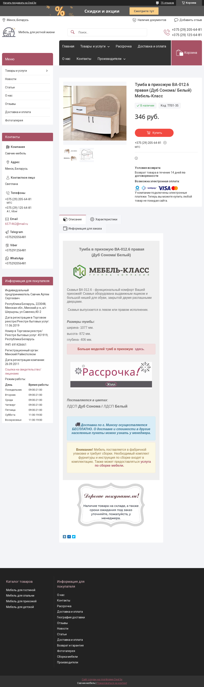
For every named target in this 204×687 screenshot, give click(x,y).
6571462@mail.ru (16, 223)
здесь (139, 349)
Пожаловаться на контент (112, 683)
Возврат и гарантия (70, 645)
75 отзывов (167, 2)
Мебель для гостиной (20, 590)
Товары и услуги (92, 46)
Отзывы (10, 104)
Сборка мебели (67, 656)
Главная (68, 46)
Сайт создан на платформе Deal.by (102, 679)
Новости (10, 79)
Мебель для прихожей (21, 601)
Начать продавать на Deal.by (19, 2)
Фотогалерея (14, 120)
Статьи (10, 87)
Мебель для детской (20, 607)
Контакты (83, 59)
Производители (109, 59)
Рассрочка (124, 46)
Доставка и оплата (152, 46)
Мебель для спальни (20, 595)
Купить (157, 132)
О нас (66, 59)
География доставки (71, 617)
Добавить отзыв (191, 20)
